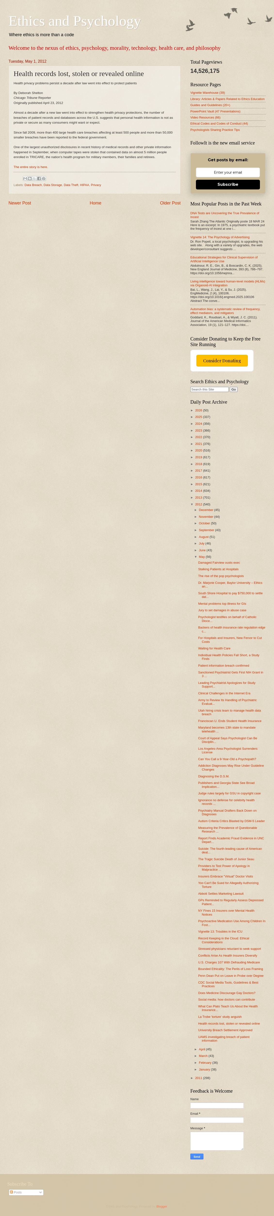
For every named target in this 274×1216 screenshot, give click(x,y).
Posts (16, 1192)
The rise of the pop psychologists (221, 576)
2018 (199, 464)
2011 (199, 1078)
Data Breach (33, 185)
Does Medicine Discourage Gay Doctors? (226, 993)
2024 (199, 423)
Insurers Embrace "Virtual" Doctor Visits (225, 876)
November (206, 517)
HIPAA (84, 185)
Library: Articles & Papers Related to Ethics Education (227, 99)
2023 (199, 430)
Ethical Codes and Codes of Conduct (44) (219, 123)
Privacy (96, 185)
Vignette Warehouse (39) (207, 92)
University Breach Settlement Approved (225, 1030)
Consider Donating (222, 361)
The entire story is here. (31, 167)
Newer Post (19, 203)
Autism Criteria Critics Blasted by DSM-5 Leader (231, 821)
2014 (199, 491)
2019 (199, 457)
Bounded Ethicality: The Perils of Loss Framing (230, 969)
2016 (199, 477)
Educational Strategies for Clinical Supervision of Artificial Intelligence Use (224, 259)
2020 (199, 450)
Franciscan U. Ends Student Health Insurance (229, 721)
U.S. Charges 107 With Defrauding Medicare (229, 962)
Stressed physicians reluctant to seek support (229, 949)
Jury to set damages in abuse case (222, 610)
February (205, 1062)
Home (95, 203)
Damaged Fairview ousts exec (219, 562)
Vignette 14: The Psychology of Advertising (220, 237)
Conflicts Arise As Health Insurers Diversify (227, 955)
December (206, 510)
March (203, 1056)
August (204, 537)
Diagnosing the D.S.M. (213, 776)
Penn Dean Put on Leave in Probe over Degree (231, 976)
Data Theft (71, 185)
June (203, 550)
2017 (199, 470)
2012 (199, 504)
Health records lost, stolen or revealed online (229, 1023)
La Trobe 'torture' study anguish (220, 1017)
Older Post (170, 203)
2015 (199, 484)
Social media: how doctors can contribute (226, 999)
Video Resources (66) (205, 117)
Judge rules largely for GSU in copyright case (229, 793)
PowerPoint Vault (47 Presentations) (215, 111)
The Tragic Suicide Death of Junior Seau (226, 859)
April (202, 1049)
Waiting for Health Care (214, 648)
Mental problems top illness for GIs (222, 603)
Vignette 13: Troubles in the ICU (220, 931)
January (205, 1069)
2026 (199, 410)
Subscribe (228, 184)
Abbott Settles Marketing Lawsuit (221, 893)
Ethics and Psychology (74, 21)
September (207, 530)
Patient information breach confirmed (223, 665)
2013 (199, 497)
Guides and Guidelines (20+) (210, 105)
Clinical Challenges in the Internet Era (224, 693)
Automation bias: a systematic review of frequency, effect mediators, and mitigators (225, 311)
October (205, 523)
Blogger (161, 1206)
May (202, 557)
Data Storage (53, 185)
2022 (199, 437)
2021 (199, 444)
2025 (199, 417)
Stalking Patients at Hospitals (218, 569)
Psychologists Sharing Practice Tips (215, 130)
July (202, 543)
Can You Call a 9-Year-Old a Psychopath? (227, 759)
